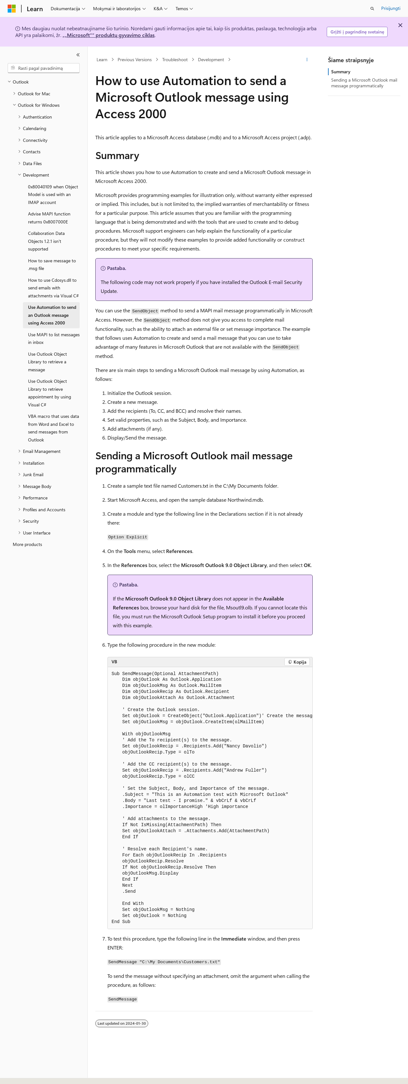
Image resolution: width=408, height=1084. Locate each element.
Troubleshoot (175, 59)
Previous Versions (135, 59)
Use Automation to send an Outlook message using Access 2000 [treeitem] (52, 315)
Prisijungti (390, 8)
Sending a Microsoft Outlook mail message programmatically (364, 83)
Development (211, 59)
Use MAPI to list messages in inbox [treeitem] (54, 338)
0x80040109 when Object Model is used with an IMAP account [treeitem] (53, 194)
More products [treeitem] (27, 544)
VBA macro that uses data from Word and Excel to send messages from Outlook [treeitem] (53, 428)
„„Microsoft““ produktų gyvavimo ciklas (108, 35)
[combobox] (44, 68)
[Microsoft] (12, 8)
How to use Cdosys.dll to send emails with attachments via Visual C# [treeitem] (53, 288)
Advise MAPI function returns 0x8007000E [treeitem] (49, 218)
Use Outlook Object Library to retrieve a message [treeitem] (47, 362)
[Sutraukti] (78, 55)
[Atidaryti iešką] (372, 8)
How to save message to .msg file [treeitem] (52, 265)
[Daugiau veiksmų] (307, 60)
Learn (102, 59)
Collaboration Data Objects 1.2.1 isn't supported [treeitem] (46, 241)
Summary (340, 72)
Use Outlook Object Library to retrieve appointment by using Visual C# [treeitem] (49, 393)
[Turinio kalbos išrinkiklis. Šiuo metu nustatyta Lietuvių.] (22, 1073)
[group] (210, 798)
